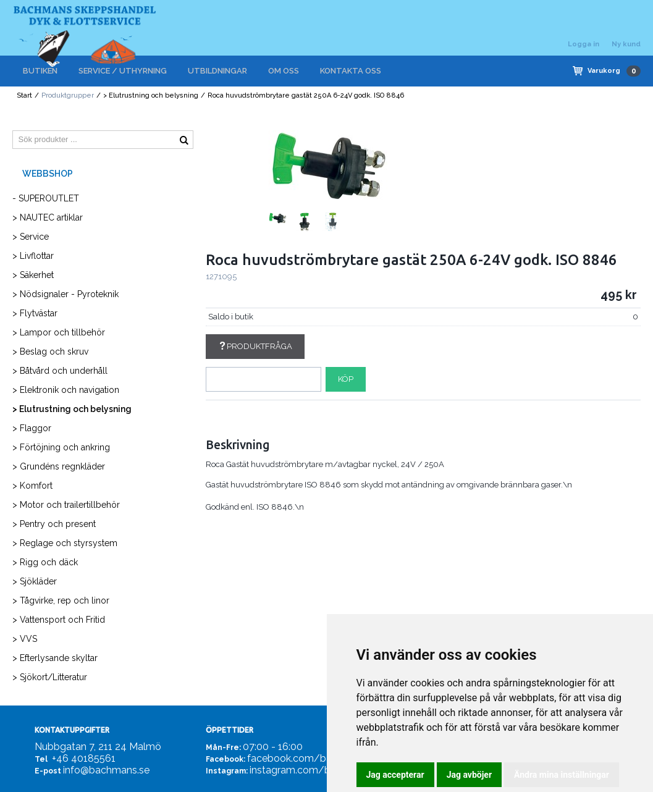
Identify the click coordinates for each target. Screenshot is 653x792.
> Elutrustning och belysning (150, 95)
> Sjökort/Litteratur (49, 677)
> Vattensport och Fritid (58, 620)
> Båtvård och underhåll (59, 371)
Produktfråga (255, 346)
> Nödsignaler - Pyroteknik (65, 294)
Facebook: (225, 759)
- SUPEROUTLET (45, 198)
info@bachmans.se (106, 770)
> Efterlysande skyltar (55, 658)
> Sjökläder (34, 581)
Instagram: (227, 771)
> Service (30, 237)
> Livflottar (33, 256)
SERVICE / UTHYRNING (122, 70)
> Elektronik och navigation (65, 390)
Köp (345, 379)
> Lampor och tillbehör (58, 332)
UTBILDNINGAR (217, 70)
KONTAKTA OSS (350, 70)
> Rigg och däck (45, 562)
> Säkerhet (33, 275)
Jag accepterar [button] (395, 775)
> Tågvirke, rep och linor (60, 600)
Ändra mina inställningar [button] (561, 775)
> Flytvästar (34, 313)
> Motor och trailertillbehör (66, 505)
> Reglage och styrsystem (64, 543)
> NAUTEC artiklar (47, 217)
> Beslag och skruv (50, 351)
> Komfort (32, 486)
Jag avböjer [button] (469, 775)
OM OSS (283, 70)
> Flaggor (31, 428)
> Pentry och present (54, 524)
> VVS (24, 639)
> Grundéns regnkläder (58, 466)
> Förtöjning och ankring (61, 447)
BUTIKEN (40, 70)
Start (24, 95)
